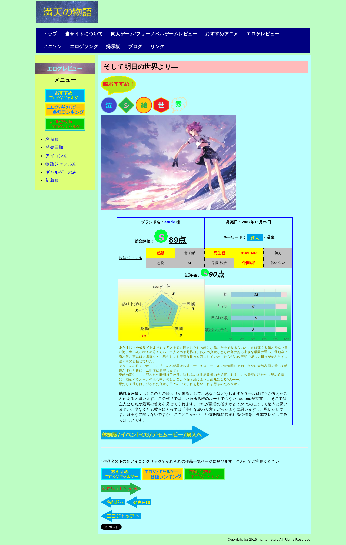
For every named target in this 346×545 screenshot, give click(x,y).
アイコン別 (56, 155)
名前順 (52, 139)
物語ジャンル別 (61, 164)
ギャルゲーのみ (61, 172)
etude (169, 222)
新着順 (52, 180)
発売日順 (54, 147)
